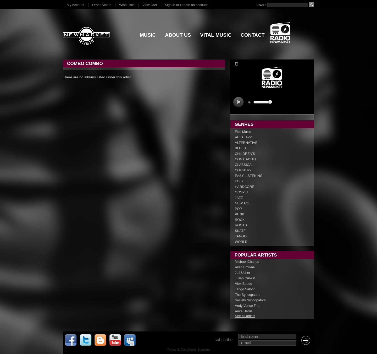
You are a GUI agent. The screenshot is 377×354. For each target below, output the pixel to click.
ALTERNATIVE (246, 143)
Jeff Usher (242, 273)
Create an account (194, 5)
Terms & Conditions (182, 349)
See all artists (245, 316)
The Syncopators (247, 295)
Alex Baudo (243, 284)
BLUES (240, 148)
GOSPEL (242, 192)
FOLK (239, 181)
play (238, 102)
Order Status (101, 5)
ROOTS (241, 225)
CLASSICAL (244, 165)
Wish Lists (127, 5)
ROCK (240, 220)
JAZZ (239, 198)
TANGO (241, 236)
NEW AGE (243, 203)
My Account (75, 5)
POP (238, 209)
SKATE (240, 231)
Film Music (243, 132)
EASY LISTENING (249, 176)
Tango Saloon (245, 289)
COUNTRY (243, 170)
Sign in (170, 5)
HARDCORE (244, 187)
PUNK (239, 214)
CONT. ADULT (246, 159)
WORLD (241, 242)
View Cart (149, 5)
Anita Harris (243, 311)
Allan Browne (245, 267)
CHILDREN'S (245, 154)
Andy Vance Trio (247, 306)
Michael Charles (247, 262)
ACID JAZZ (243, 137)
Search (262, 5)
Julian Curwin (245, 278)
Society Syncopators (250, 300)
